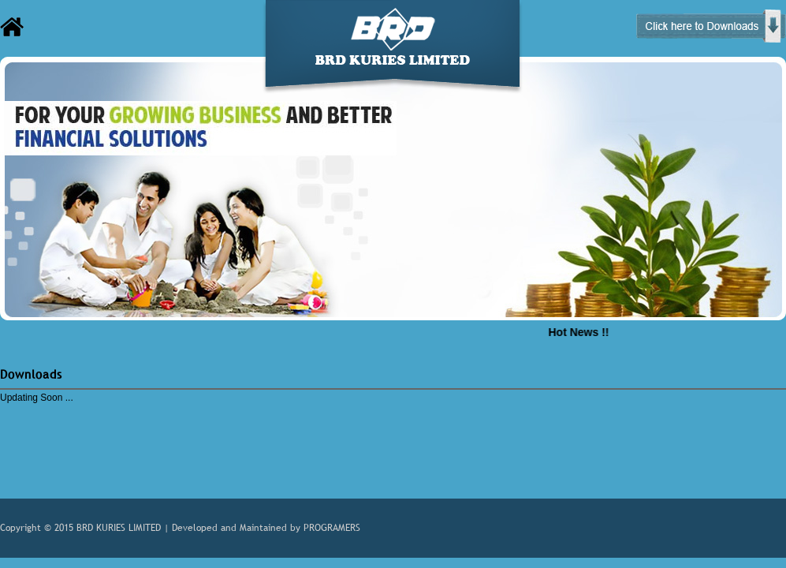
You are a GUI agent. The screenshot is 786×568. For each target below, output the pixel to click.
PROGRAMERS (332, 528)
